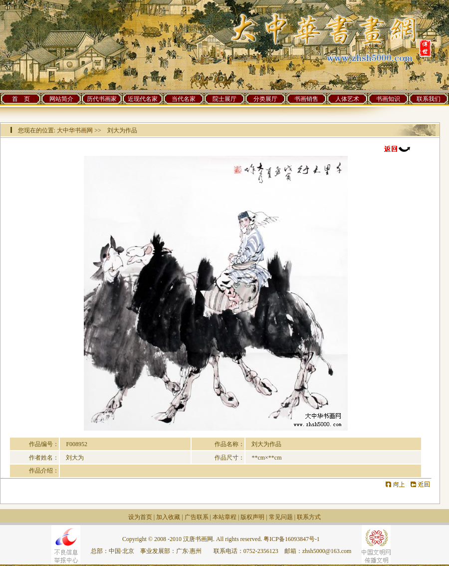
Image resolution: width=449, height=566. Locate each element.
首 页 (21, 98)
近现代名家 (143, 98)
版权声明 (252, 517)
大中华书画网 (75, 130)
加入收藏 (168, 517)
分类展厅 (265, 98)
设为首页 (140, 517)
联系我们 (429, 98)
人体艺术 (347, 98)
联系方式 (309, 517)
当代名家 (184, 98)
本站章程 (224, 517)
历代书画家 (102, 98)
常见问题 (281, 517)
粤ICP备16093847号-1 (291, 539)
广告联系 (197, 517)
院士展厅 (224, 98)
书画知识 (388, 98)
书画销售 (306, 98)
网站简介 (61, 98)
